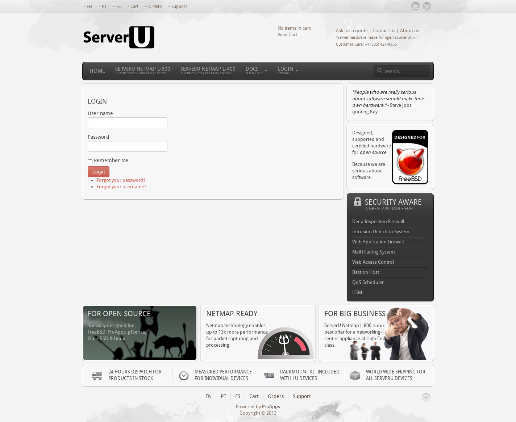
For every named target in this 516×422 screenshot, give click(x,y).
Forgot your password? (121, 180)
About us (409, 30)
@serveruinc (415, 6)
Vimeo (427, 6)
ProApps (271, 406)
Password (127, 143)
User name (127, 119)
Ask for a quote (352, 30)
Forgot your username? (121, 186)
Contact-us (384, 30)
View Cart (287, 34)
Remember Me (108, 161)
